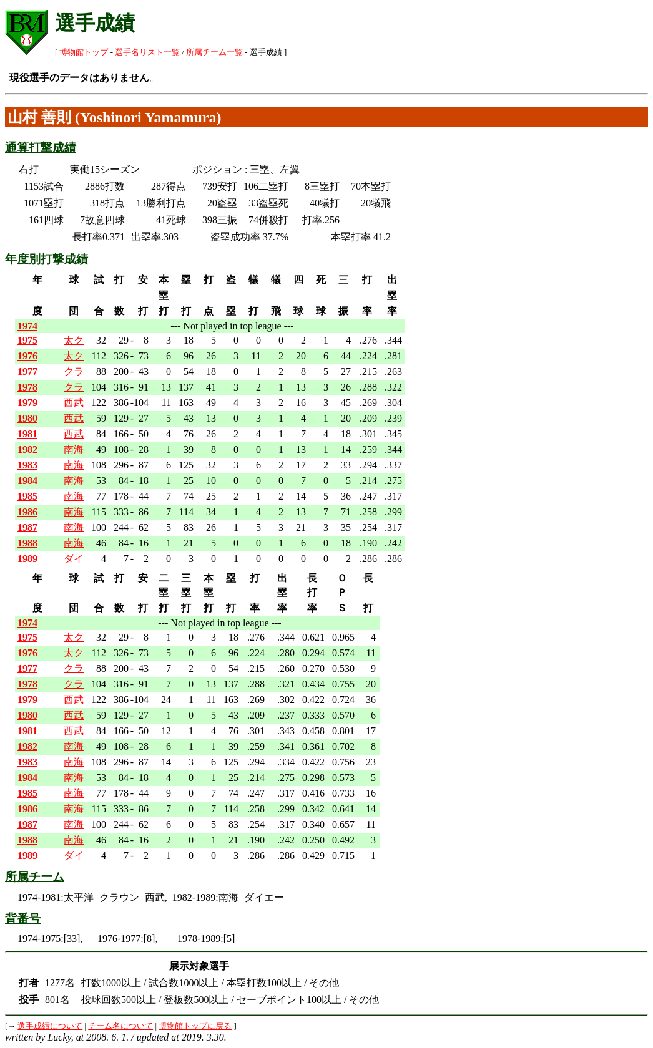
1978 (27, 387)
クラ (74, 371)
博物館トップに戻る (195, 1026)
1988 (27, 543)
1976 (27, 356)
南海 (74, 449)
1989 (27, 558)
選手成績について (49, 1026)
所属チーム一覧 (214, 52)
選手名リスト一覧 (147, 52)
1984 (27, 480)
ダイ (74, 558)
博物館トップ (83, 52)
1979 (27, 402)
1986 (27, 512)
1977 (27, 371)
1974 (27, 326)
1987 (27, 527)
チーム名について (120, 1026)
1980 (27, 418)
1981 (27, 434)
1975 (27, 340)
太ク (74, 340)
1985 (27, 496)
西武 (74, 402)
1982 (27, 449)
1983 (27, 465)
